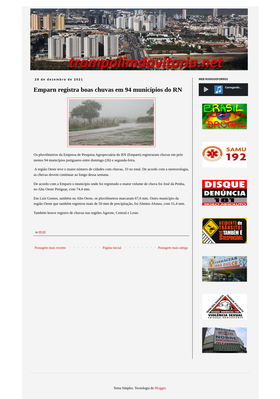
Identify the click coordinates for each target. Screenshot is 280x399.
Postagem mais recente (50, 248)
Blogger (160, 388)
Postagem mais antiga (173, 248)
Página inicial (112, 248)
